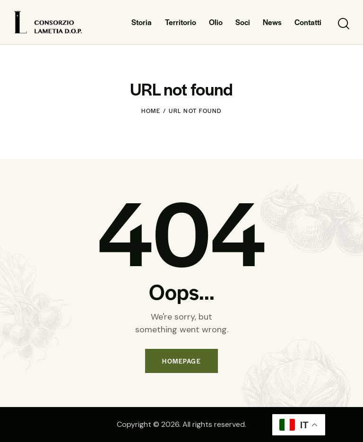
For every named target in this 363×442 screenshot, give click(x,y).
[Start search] (343, 24)
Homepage (181, 360)
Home (150, 110)
